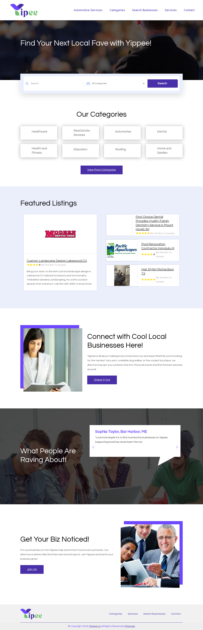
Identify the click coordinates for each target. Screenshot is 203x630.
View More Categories (101, 169)
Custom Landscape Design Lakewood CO (57, 260)
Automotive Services (88, 10)
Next (175, 445)
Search (162, 83)
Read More (92, 287)
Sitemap (130, 626)
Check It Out (102, 379)
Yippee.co (95, 626)
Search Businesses (145, 10)
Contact (189, 10)
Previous (92, 445)
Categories (117, 10)
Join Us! (32, 569)
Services (171, 10)
